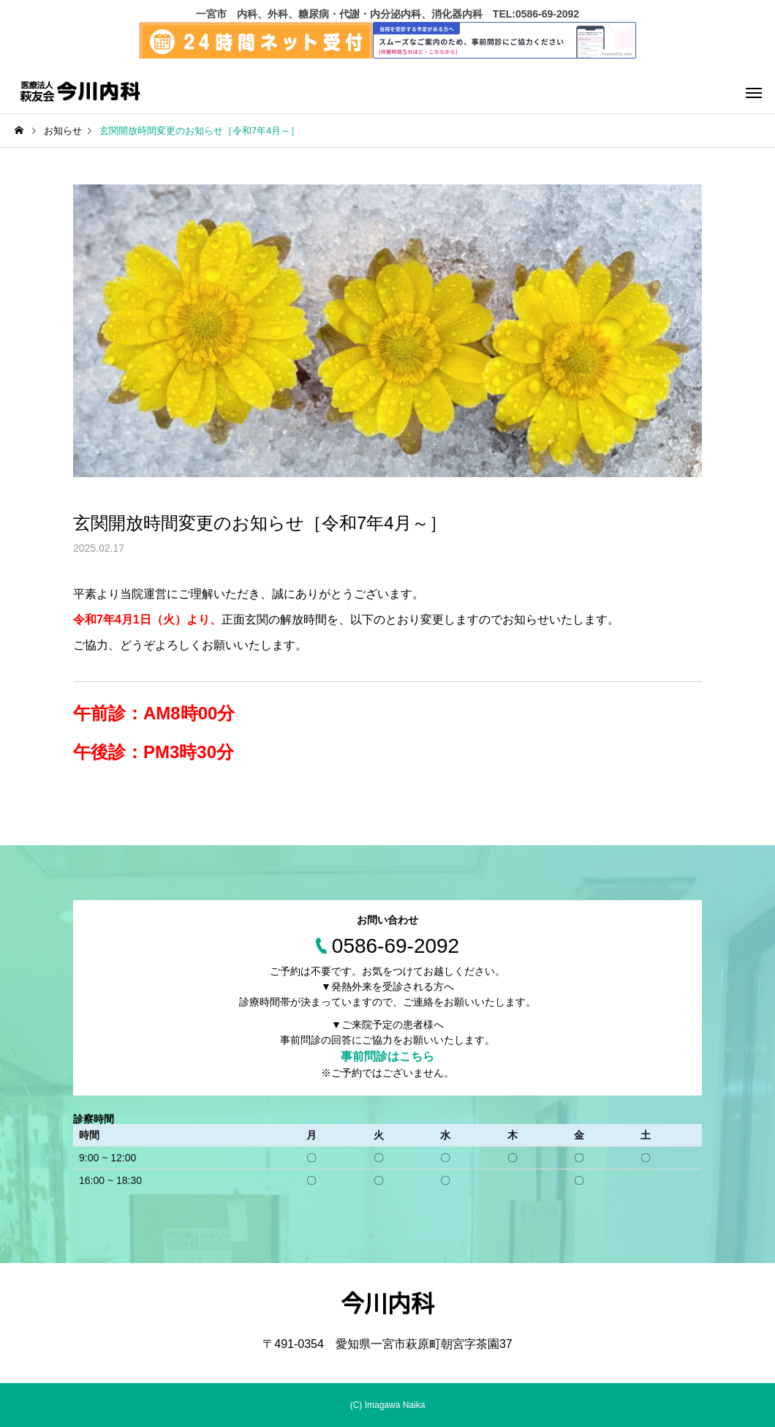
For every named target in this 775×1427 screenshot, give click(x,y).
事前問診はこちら (387, 1056)
